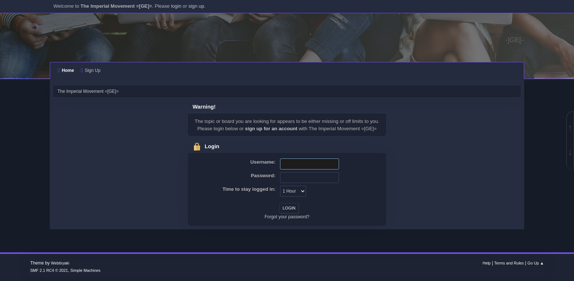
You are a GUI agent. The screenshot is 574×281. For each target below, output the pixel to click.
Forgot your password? (287, 216)
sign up (196, 6)
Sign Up (90, 70)
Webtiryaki (60, 263)
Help (486, 263)
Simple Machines (85, 270)
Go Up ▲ (536, 263)
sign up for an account (271, 128)
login (176, 6)
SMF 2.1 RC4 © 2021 (49, 270)
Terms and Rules (509, 263)
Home (66, 70)
